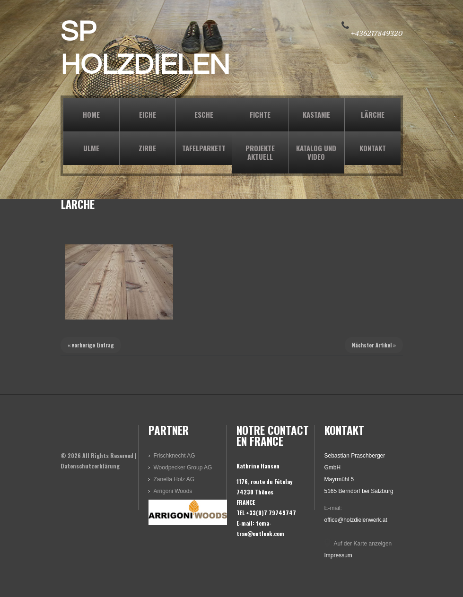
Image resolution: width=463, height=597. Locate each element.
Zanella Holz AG (174, 479)
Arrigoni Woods (173, 491)
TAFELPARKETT (204, 148)
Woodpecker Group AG (183, 467)
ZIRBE (147, 148)
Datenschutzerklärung (90, 466)
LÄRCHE (372, 114)
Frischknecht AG (174, 455)
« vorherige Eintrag (91, 345)
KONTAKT (372, 148)
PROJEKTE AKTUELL (260, 152)
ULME (91, 148)
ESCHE (203, 114)
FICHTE (260, 114)
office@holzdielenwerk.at (355, 520)
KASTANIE (316, 114)
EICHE (147, 114)
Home (91, 114)
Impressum (338, 555)
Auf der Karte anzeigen (363, 543)
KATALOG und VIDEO (316, 152)
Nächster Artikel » (374, 345)
